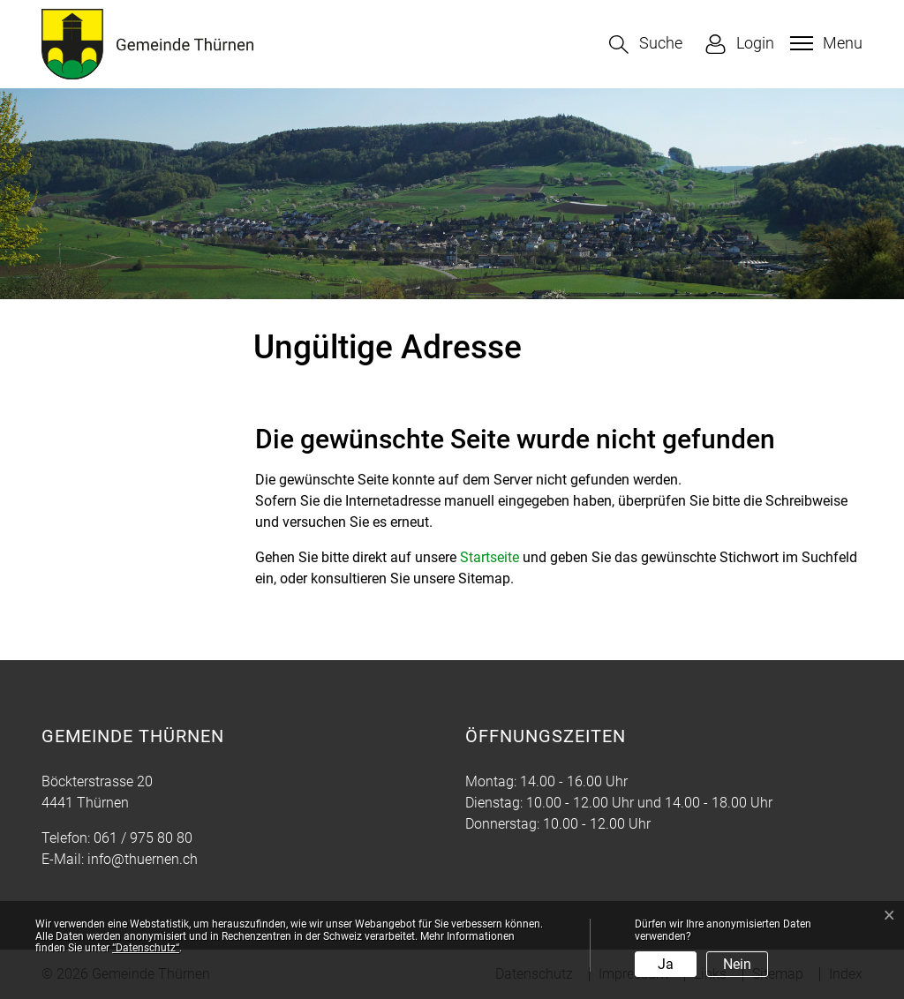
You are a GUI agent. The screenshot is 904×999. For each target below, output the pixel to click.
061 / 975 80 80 (143, 838)
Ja (666, 964)
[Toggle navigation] (824, 43)
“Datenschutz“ (145, 948)
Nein (737, 964)
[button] (646, 44)
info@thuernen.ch (142, 859)
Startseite (489, 557)
